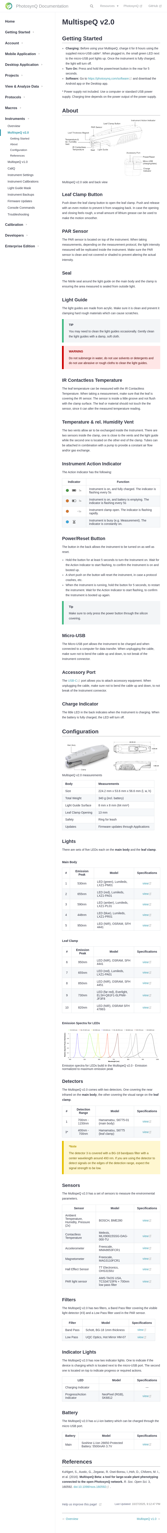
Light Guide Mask (19, 188)
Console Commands (21, 207)
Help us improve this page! (79, 1504)
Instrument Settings (21, 175)
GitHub (155, 6)
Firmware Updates (20, 201)
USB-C (74, 680)
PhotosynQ (133, 6)
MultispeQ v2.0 (18, 132)
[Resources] (109, 6)
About (14, 144)
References (17, 155)
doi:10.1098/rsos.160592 (92, 1486)
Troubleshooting (18, 214)
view (147, 883)
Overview (14, 126)
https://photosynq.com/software (110, 78)
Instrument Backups (21, 194)
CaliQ (11, 168)
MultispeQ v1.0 (18, 162)
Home (10, 21)
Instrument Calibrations (23, 181)
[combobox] (92, 6)
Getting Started (19, 138)
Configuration (18, 150)
